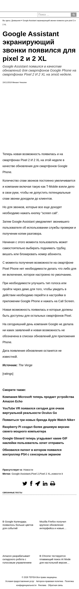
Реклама (42, 585)
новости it (57, 473)
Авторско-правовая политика (49, 581)
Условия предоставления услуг (19, 581)
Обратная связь (55, 585)
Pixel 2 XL (45, 473)
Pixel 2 (35, 473)
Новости (28, 469)
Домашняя (16, 21)
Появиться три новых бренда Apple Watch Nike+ (39, 420)
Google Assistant (21, 473)
